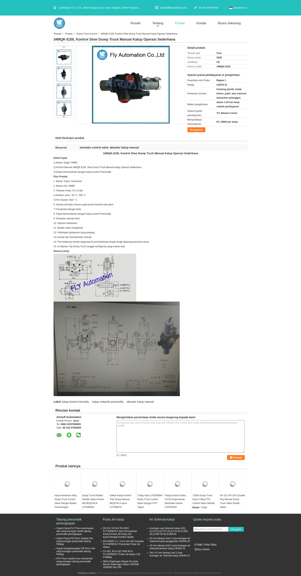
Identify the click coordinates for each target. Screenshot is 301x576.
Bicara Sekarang (229, 23)
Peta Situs (210, 544)
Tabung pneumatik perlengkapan (69, 521)
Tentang (157, 23)
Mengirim (236, 529)
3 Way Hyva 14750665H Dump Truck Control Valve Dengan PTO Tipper (150, 501)
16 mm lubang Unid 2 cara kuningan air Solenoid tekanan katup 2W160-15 (170, 547)
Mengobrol (196, 129)
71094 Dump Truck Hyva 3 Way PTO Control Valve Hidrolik (204, 499)
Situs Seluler (202, 549)
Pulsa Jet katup (113, 519)
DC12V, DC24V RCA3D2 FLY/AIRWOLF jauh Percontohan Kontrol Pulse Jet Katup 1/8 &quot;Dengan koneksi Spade (120, 532)
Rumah (136, 23)
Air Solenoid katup (162, 519)
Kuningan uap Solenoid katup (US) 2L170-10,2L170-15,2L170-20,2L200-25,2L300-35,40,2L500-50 (169, 531)
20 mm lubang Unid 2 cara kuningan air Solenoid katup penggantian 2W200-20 (170, 540)
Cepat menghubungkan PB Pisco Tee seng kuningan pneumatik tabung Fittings (75, 551)
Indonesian (241, 7)
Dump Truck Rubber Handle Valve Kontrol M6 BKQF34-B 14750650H (93, 501)
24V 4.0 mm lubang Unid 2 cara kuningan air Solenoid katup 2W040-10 (170, 554)
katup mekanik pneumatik (107, 401)
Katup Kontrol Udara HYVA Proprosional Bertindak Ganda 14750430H (175, 501)
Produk (180, 23)
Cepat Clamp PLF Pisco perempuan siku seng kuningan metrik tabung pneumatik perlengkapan (75, 531)
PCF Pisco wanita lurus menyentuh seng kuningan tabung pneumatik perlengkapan (74, 561)
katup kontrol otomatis (75, 401)
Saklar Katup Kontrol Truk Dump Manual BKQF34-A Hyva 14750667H (120, 501)
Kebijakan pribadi (86, 573)
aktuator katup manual (140, 401)
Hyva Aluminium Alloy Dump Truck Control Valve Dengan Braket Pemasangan (66, 501)
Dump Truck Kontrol (86, 33)
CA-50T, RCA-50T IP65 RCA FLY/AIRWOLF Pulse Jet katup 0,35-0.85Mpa (122, 554)
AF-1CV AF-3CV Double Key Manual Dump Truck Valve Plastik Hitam (232, 501)
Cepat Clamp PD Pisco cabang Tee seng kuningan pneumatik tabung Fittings (74, 541)
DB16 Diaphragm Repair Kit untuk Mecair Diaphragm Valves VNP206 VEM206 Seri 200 (121, 564)
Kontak (201, 23)
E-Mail (198, 544)
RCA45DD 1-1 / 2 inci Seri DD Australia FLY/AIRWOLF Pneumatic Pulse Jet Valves (123, 544)
